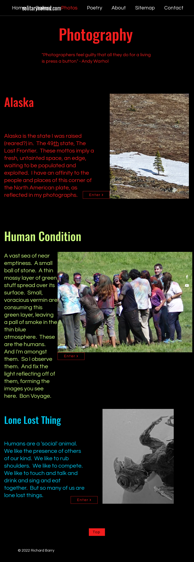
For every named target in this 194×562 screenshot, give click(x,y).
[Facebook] (187, 276)
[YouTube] (187, 285)
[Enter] (96, 195)
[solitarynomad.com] (41, 8)
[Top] (97, 532)
